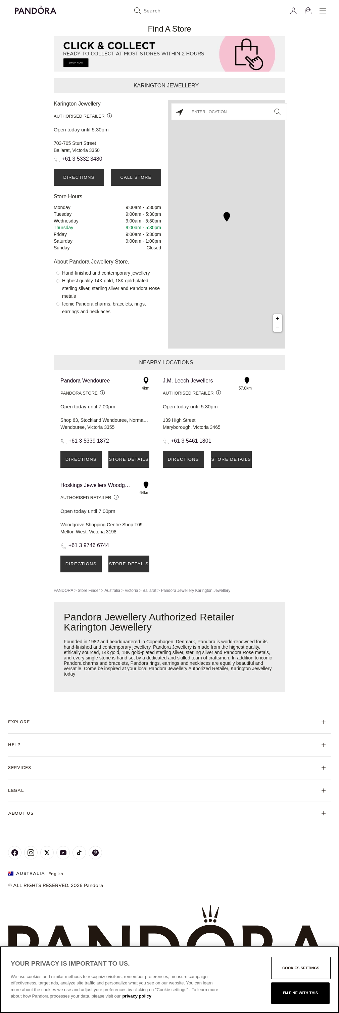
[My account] (293, 10)
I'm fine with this (300, 993)
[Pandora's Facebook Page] (14, 852)
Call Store (135, 177)
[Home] (169, 940)
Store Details (129, 459)
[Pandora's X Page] (47, 852)
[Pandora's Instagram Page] (31, 852)
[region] (169, 979)
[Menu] (323, 10)
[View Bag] (308, 10)
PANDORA (63, 590)
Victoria (131, 590)
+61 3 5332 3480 (82, 159)
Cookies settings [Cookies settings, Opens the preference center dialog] (301, 968)
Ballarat (149, 590)
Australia (112, 590)
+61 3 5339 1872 (88, 441)
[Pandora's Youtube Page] (63, 852)
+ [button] (278, 319)
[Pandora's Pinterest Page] (95, 852)
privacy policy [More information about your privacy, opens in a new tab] (136, 996)
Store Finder (89, 590)
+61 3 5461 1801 (191, 441)
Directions (78, 177)
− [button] (278, 327)
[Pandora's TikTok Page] (79, 852)
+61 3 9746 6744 (88, 545)
